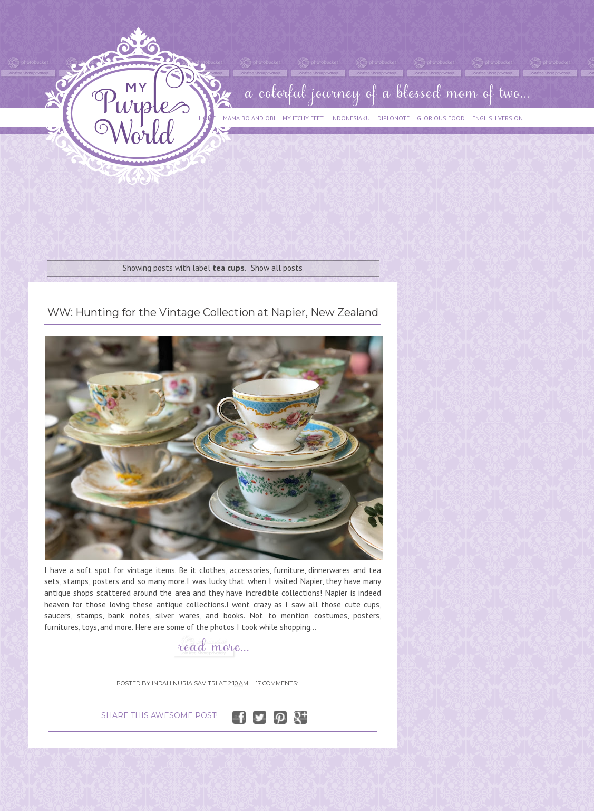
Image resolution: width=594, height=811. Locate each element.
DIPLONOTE (393, 118)
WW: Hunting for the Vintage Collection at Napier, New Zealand (212, 312)
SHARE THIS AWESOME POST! (159, 715)
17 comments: (277, 683)
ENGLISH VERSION (497, 118)
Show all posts (277, 267)
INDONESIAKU (350, 118)
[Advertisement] (220, 217)
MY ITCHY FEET (303, 118)
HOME (207, 118)
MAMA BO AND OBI (249, 118)
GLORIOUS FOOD (441, 118)
